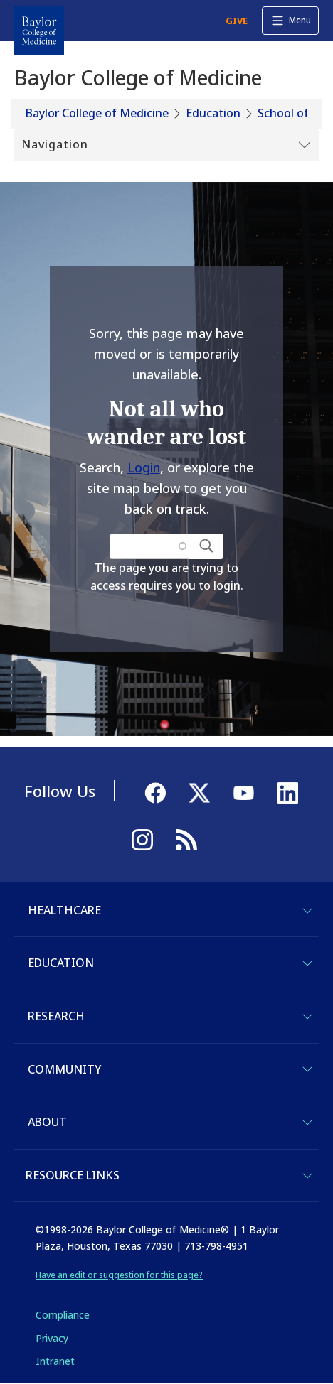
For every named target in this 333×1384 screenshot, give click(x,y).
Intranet (55, 1361)
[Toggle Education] (307, 963)
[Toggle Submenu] (166, 145)
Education (213, 113)
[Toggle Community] (307, 1069)
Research (56, 1016)
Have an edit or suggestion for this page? (119, 1275)
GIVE (237, 20)
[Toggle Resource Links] (307, 1175)
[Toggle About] (307, 1122)
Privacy (52, 1338)
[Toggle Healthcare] (307, 910)
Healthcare (64, 910)
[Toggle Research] (307, 1016)
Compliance (63, 1314)
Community (64, 1069)
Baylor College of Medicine (97, 113)
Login (143, 467)
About (47, 1122)
